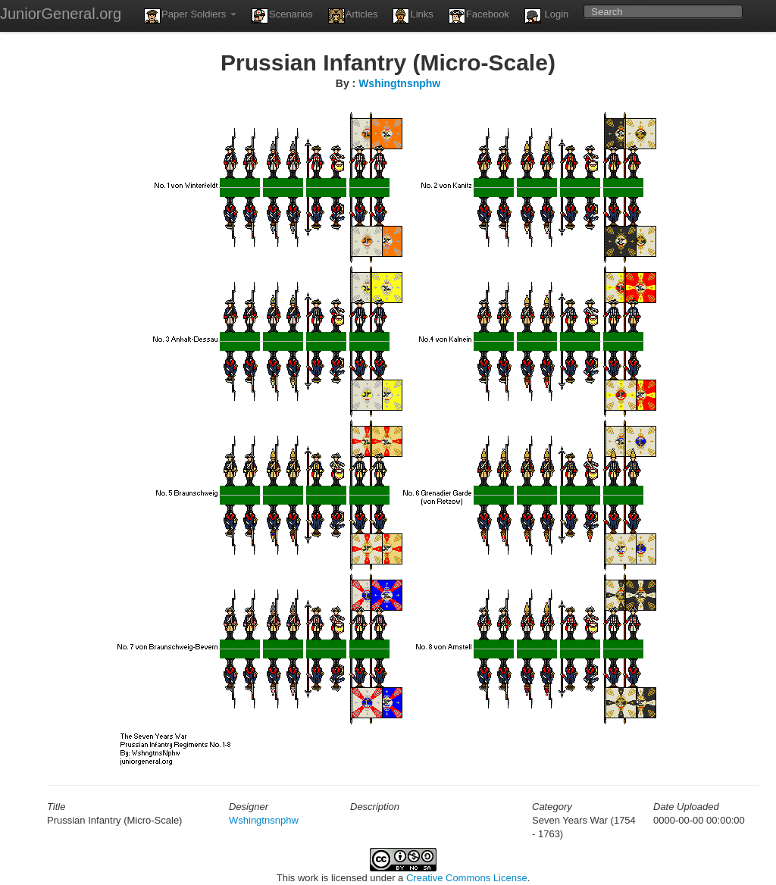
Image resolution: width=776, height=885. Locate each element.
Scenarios (282, 15)
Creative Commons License (466, 877)
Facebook (479, 15)
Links (413, 15)
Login (546, 15)
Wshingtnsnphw (399, 83)
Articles (353, 15)
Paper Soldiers (190, 15)
